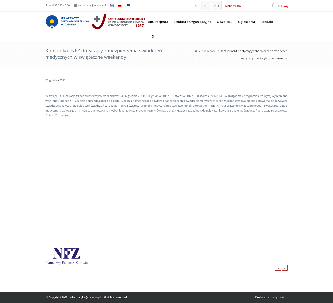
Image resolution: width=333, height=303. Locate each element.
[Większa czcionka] (206, 5)
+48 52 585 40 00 (58, 5)
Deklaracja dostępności (270, 297)
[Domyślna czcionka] (195, 5)
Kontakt (267, 22)
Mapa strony (233, 6)
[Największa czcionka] (217, 5)
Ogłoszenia (246, 22)
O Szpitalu (225, 22)
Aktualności (209, 51)
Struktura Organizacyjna (192, 22)
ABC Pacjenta (158, 22)
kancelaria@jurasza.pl (90, 5)
